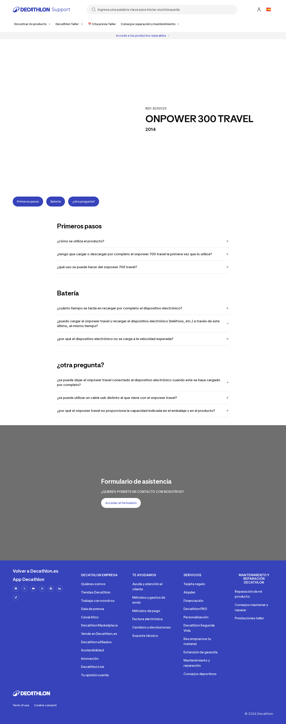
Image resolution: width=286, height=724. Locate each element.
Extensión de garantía (201, 652)
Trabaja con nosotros (98, 601)
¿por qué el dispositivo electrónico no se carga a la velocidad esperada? (143, 339)
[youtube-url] (33, 588)
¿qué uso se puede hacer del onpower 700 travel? (143, 267)
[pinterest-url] (51, 588)
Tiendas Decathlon (95, 592)
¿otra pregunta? (83, 201)
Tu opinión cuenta (95, 675)
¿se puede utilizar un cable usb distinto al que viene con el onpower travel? (143, 398)
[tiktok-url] (16, 597)
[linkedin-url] (59, 588)
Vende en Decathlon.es (99, 634)
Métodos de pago (146, 611)
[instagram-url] (42, 588)
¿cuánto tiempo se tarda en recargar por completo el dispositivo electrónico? (143, 308)
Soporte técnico (145, 636)
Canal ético (90, 617)
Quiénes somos (93, 584)
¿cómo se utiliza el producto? (143, 241)
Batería (55, 201)
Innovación (89, 659)
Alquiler (189, 592)
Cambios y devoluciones (151, 627)
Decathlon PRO (195, 609)
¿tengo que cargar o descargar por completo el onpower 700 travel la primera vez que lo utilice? (143, 254)
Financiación (193, 601)
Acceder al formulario (121, 503)
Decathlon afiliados (96, 642)
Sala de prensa (92, 609)
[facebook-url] (16, 588)
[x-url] (24, 588)
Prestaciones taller (249, 618)
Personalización (196, 617)
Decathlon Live (92, 667)
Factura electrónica (147, 619)
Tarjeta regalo (194, 584)
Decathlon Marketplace (99, 625)
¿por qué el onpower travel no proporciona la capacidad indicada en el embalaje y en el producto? (143, 411)
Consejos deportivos (200, 674)
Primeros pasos (28, 201)
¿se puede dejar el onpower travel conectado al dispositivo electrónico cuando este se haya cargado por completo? (143, 382)
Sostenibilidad (92, 650)
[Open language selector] (268, 9)
